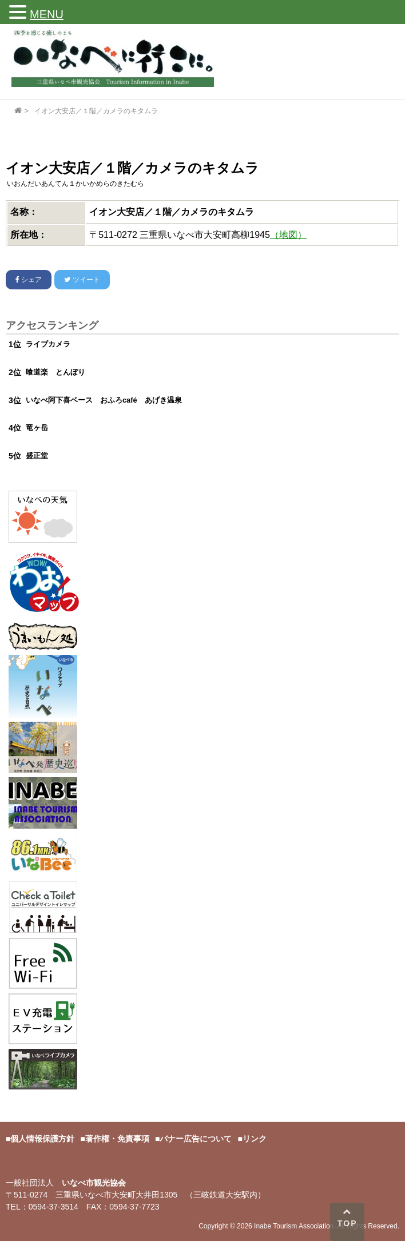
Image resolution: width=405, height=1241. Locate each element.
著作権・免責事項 (117, 1138)
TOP (348, 1217)
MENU (46, 14)
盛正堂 (37, 455)
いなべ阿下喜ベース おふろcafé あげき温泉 (104, 400)
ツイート (82, 280)
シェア (28, 280)
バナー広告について (196, 1138)
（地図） (288, 235)
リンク (255, 1138)
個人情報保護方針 (42, 1138)
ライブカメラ (48, 344)
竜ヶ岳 (37, 427)
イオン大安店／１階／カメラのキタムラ (96, 111)
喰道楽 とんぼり (55, 372)
